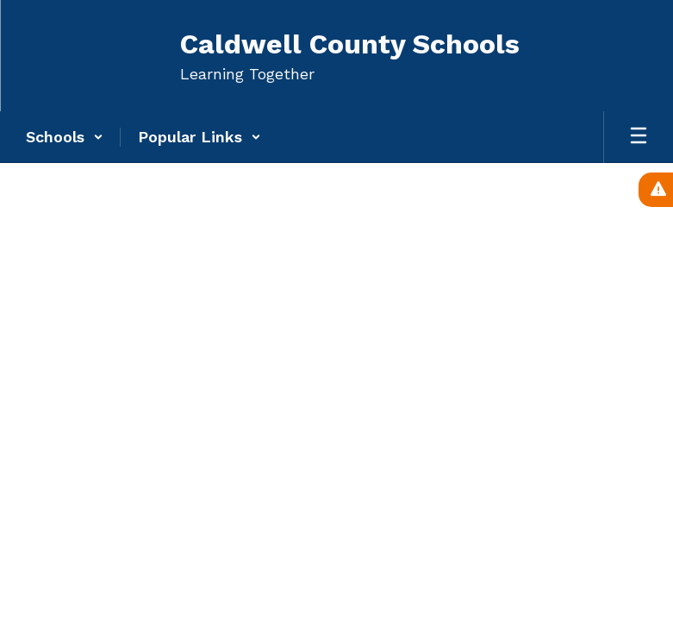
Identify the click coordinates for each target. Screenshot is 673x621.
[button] (65, 137)
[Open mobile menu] (638, 137)
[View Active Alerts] (656, 189)
